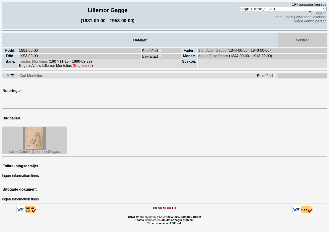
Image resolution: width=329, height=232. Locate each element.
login (289, 17)
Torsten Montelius (34, 61)
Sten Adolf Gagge (213, 50)
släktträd (302, 40)
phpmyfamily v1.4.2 (152, 217)
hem (278, 17)
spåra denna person (310, 21)
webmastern (153, 220)
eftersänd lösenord (311, 17)
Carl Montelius (31, 76)
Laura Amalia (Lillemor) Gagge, (34, 152)
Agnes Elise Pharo (213, 56)
